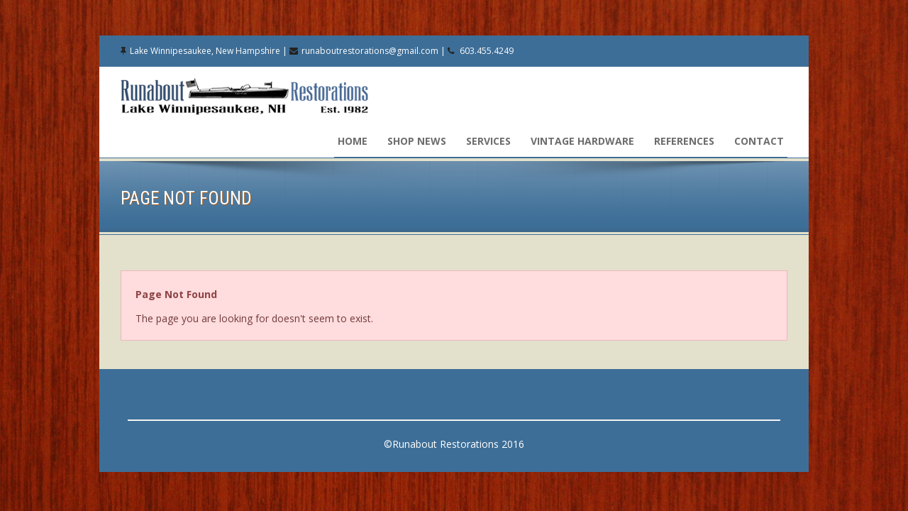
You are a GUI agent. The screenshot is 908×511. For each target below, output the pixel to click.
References (684, 141)
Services (488, 141)
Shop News (416, 141)
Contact (759, 141)
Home (352, 141)
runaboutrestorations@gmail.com (369, 51)
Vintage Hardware (582, 141)
